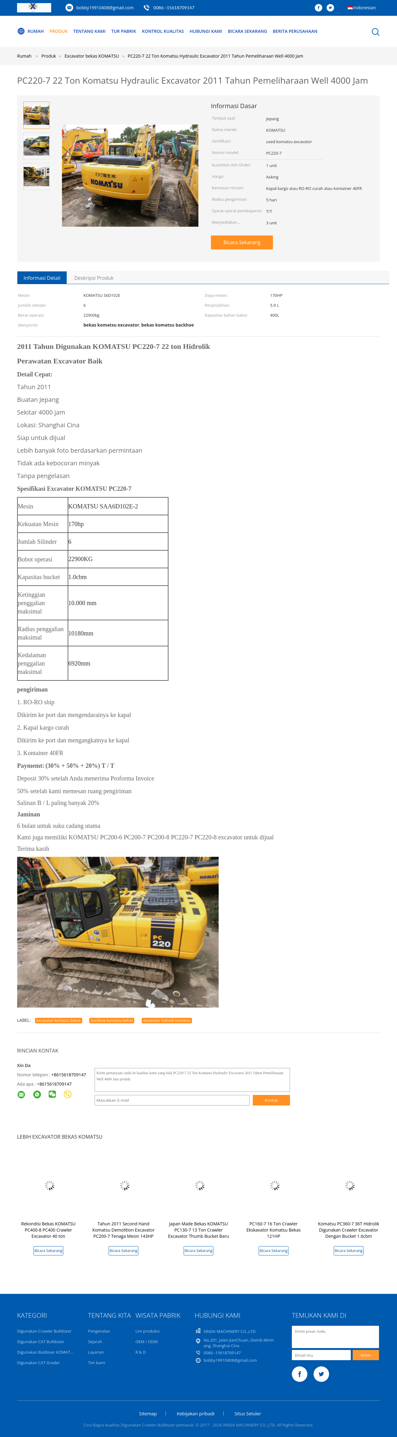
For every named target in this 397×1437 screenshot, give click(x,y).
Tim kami (96, 1362)
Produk (59, 31)
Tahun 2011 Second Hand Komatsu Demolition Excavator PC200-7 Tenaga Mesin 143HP (123, 1230)
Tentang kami (89, 31)
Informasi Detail (42, 278)
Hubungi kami (206, 31)
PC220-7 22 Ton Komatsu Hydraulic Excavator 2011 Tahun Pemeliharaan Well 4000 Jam (215, 56)
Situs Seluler (247, 1413)
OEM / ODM (147, 1341)
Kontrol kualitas (163, 31)
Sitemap (148, 1413)
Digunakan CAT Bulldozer (41, 1341)
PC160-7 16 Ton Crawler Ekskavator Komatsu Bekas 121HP (274, 1230)
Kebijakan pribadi (196, 1413)
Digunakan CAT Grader (38, 1362)
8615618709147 (55, 1084)
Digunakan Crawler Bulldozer (44, 1331)
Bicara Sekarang (247, 31)
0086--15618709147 (174, 7)
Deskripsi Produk (94, 278)
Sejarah (95, 1341)
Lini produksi (148, 1331)
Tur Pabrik (123, 31)
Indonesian (364, 8)
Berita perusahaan (295, 31)
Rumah (30, 31)
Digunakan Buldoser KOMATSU (46, 1352)
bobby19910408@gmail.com (105, 8)
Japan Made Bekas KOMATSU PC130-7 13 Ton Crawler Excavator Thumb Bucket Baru (198, 1230)
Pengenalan (99, 1331)
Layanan (96, 1352)
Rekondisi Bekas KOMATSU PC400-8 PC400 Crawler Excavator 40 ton (48, 1230)
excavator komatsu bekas (59, 1020)
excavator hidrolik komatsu (166, 1020)
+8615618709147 (68, 1075)
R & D (141, 1352)
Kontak (271, 1100)
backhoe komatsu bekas (112, 1020)
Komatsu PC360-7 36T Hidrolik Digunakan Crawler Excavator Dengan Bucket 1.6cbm (348, 1230)
